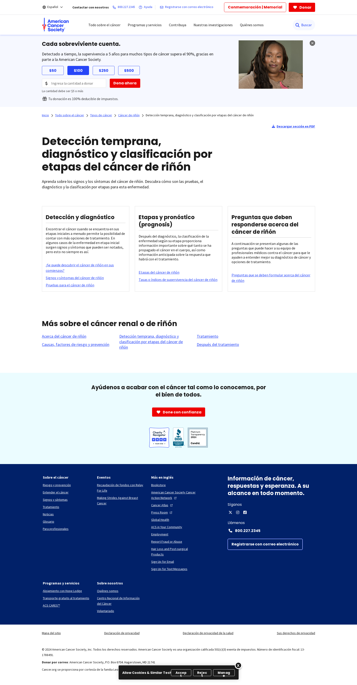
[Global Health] (160, 519)
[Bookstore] (158, 485)
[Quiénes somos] (107, 591)
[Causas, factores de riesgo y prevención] (75, 344)
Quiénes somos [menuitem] (252, 25)
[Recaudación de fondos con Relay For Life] (120, 487)
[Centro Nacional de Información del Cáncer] (120, 600)
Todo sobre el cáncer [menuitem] (104, 25)
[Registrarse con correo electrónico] (187, 7)
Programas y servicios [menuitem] (145, 25)
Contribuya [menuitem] (177, 25)
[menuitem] (55, 25)
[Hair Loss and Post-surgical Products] (174, 551)
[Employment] (159, 534)
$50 (52, 70)
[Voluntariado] (105, 611)
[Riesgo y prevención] (57, 485)
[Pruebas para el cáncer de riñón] (70, 285)
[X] (230, 512)
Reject (202, 673)
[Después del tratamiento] (218, 344)
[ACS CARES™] (51, 605)
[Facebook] (245, 512)
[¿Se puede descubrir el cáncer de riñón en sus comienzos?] (85, 267)
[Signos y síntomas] (55, 499)
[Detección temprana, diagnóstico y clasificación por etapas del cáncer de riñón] (155, 342)
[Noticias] (48, 514)
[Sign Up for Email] (162, 561)
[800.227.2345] (125, 7)
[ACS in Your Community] (166, 527)
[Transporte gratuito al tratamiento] (66, 598)
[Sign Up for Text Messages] (169, 569)
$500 (129, 70)
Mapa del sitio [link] (51, 633)
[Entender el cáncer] (56, 492)
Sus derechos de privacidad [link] (296, 633)
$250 (103, 70)
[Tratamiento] (207, 336)
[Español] (55, 7)
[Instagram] (237, 512)
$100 (78, 70)
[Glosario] (48, 521)
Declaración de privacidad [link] (122, 633)
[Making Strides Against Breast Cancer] (120, 500)
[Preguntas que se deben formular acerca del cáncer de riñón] (271, 277)
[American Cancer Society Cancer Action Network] (174, 495)
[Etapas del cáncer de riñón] (159, 272)
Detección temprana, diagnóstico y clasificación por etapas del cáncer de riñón (200, 115)
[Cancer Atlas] (162, 505)
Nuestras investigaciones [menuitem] (213, 25)
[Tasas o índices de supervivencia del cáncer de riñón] (178, 279)
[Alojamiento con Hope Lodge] (62, 591)
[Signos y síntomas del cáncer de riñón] (75, 277)
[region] (179, 672)
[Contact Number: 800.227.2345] (271, 530)
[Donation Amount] (74, 83)
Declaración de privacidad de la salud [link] (208, 633)
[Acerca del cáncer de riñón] (64, 336)
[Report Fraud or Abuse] (166, 541)
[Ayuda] (146, 7)
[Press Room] (162, 512)
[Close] (238, 665)
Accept (181, 673)
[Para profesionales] (56, 529)
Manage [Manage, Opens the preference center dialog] (224, 673)
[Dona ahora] (125, 83)
